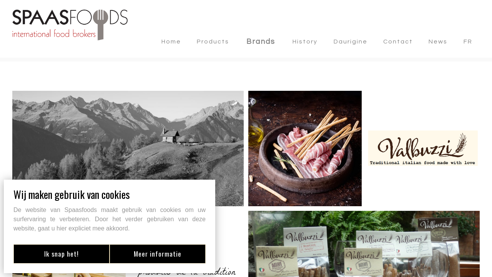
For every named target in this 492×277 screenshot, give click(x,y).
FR (468, 41)
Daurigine (350, 41)
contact (398, 41)
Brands (260, 41)
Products (213, 41)
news (438, 41)
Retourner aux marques (56, 77)
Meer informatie (159, 254)
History (305, 41)
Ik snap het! (59, 254)
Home (171, 41)
